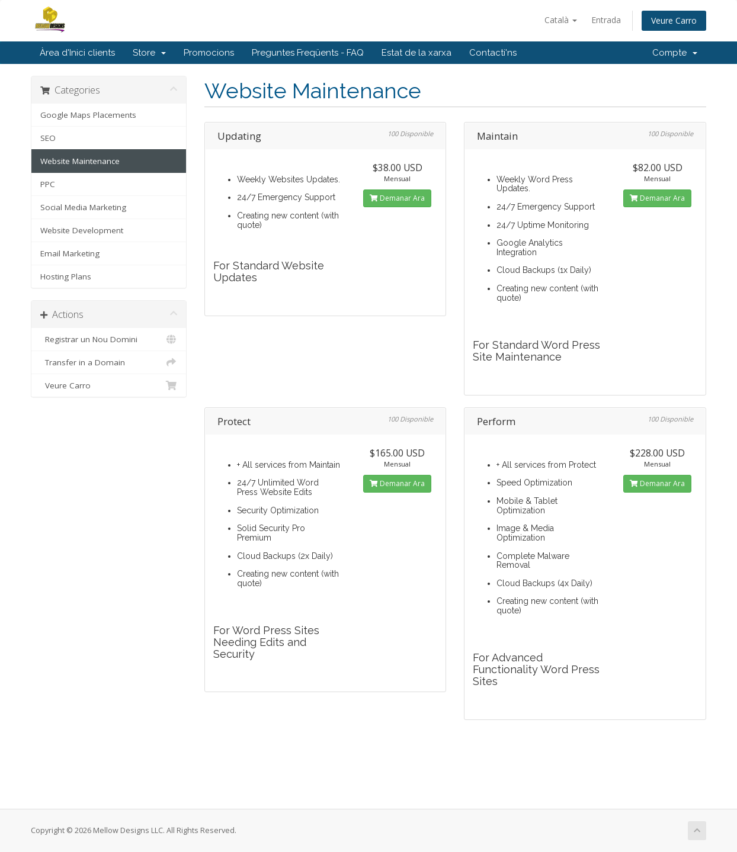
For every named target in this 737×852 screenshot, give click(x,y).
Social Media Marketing (83, 207)
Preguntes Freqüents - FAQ (308, 52)
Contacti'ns (493, 52)
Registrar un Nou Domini (108, 339)
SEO (48, 138)
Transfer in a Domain (108, 362)
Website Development (81, 230)
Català (560, 19)
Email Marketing (70, 253)
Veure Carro (674, 20)
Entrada (606, 19)
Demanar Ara (397, 198)
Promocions (209, 52)
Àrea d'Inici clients (77, 52)
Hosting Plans (65, 276)
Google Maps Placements (88, 115)
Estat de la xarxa (416, 52)
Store (149, 52)
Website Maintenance (80, 161)
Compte (674, 52)
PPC (47, 184)
